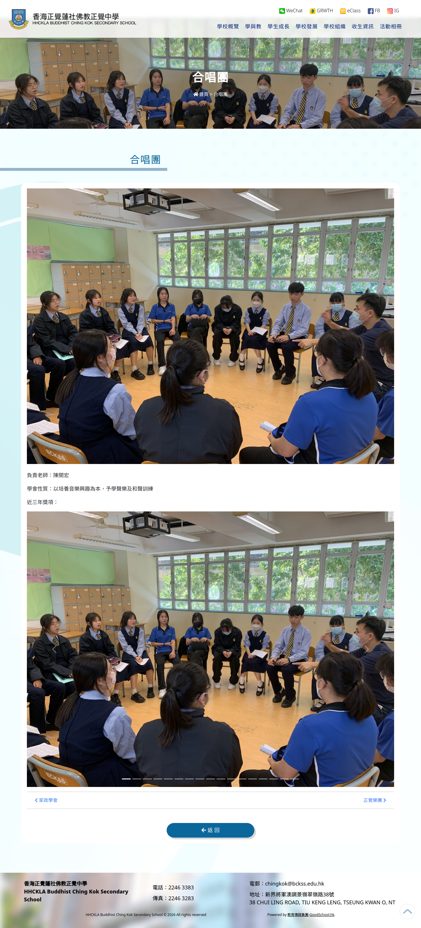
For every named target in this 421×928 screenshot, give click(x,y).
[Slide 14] (263, 779)
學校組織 (335, 27)
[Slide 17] (294, 779)
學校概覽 (228, 27)
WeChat (291, 10)
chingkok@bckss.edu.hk (294, 883)
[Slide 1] (126, 779)
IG (393, 10)
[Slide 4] (157, 779)
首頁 (200, 94)
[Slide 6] (179, 779)
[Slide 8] (200, 779)
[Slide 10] (221, 779)
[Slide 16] (284, 779)
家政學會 (46, 800)
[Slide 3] (147, 779)
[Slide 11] (231, 779)
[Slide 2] (136, 779)
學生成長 (279, 27)
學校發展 (307, 27)
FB (374, 10)
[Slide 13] (252, 779)
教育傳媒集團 (297, 914)
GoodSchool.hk (322, 914)
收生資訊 (363, 27)
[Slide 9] (210, 779)
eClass (350, 10)
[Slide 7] (189, 779)
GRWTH (321, 10)
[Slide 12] (242, 779)
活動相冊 (391, 27)
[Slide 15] (273, 779)
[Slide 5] (168, 779)
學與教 (253, 27)
